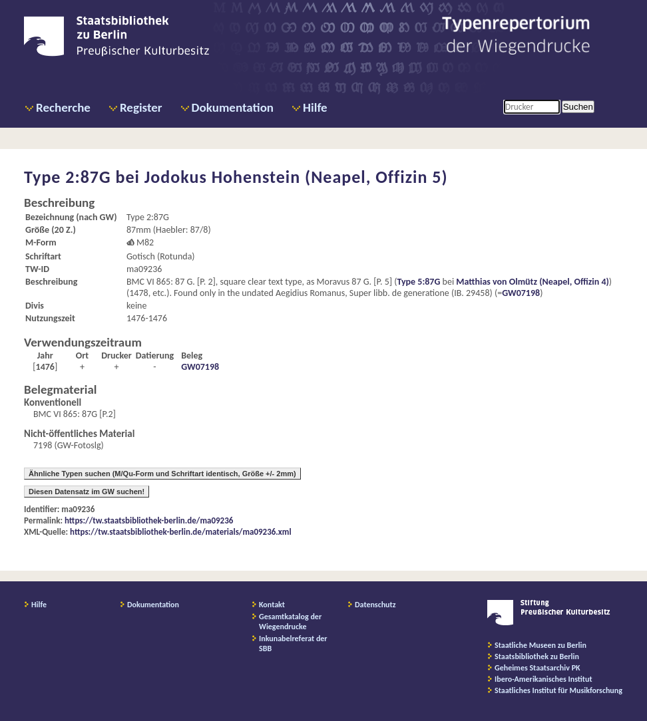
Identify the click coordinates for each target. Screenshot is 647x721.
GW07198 (521, 293)
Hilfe (315, 107)
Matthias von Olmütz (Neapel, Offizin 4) (532, 281)
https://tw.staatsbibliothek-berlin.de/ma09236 (149, 520)
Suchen (578, 107)
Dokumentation (233, 107)
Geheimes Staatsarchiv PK (537, 667)
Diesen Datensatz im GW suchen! (86, 492)
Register (141, 107)
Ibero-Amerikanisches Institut (543, 679)
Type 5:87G (418, 281)
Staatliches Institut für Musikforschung (558, 690)
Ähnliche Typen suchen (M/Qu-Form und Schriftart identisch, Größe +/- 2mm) (162, 474)
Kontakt (272, 604)
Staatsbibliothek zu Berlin (537, 656)
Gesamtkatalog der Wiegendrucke (290, 621)
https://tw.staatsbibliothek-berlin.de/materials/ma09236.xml (181, 532)
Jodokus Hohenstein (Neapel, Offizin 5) (296, 177)
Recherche (63, 107)
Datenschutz (375, 604)
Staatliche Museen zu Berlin (540, 645)
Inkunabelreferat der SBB (293, 643)
